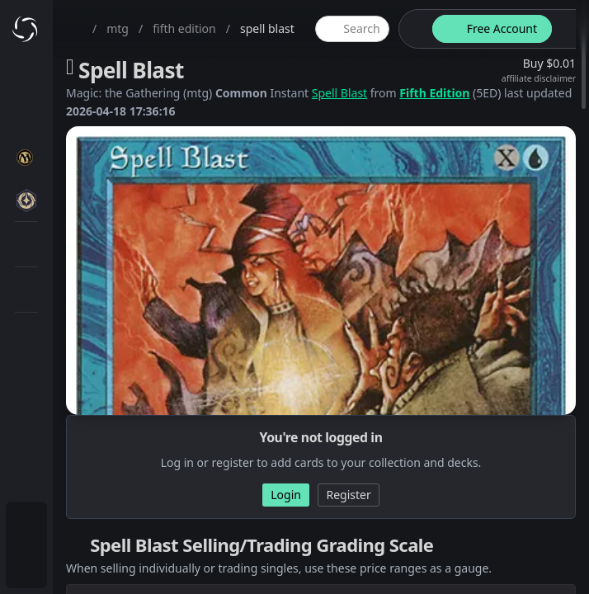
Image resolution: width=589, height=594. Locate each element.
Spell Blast (339, 93)
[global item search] (352, 29)
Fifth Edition (434, 93)
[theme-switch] (412, 29)
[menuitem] (26, 524)
